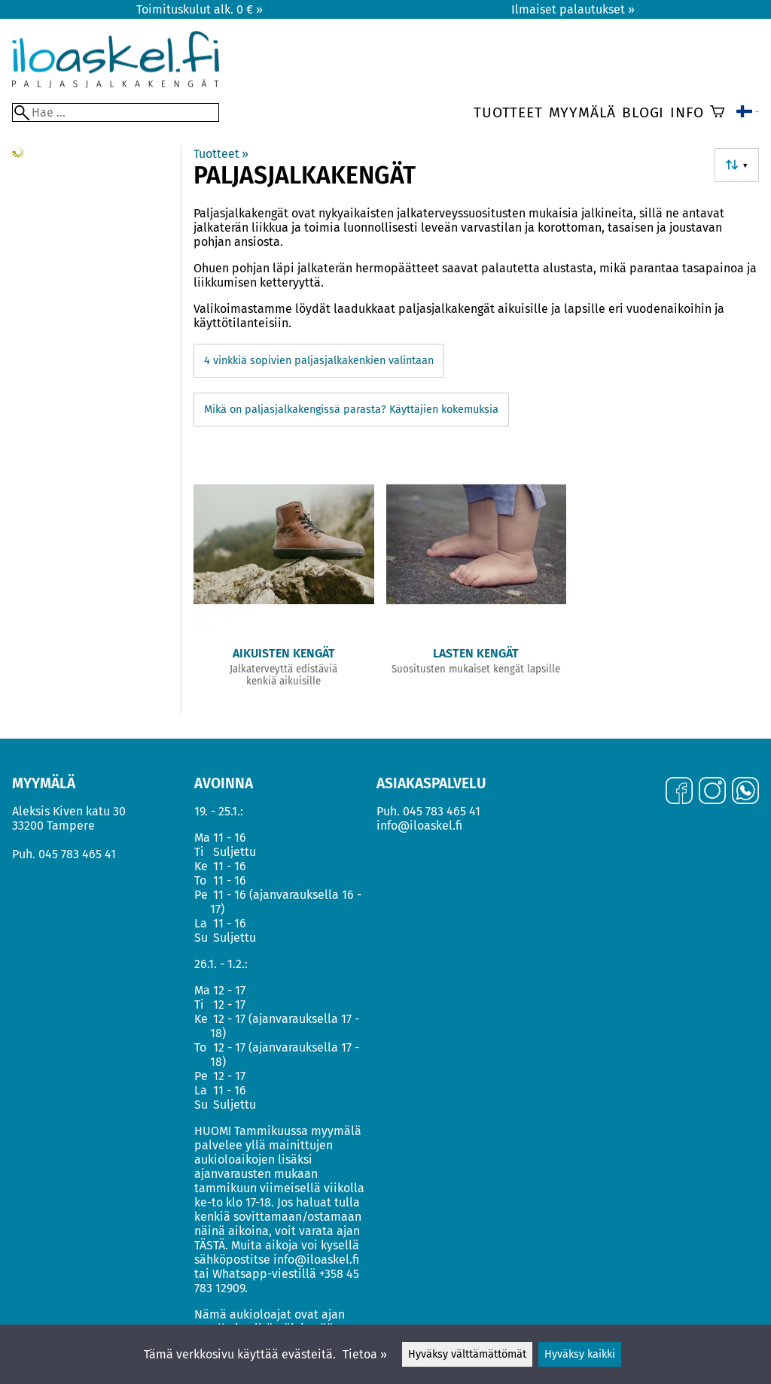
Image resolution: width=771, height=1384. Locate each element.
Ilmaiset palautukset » (573, 9)
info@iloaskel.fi (419, 825)
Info (686, 112)
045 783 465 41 (77, 854)
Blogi (643, 112)
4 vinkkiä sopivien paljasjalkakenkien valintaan (319, 360)
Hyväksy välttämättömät (467, 1354)
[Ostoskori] (717, 112)
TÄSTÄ (209, 1245)
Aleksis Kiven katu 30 (69, 811)
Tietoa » (365, 1354)
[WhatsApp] (745, 792)
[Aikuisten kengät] (284, 577)
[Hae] (115, 112)
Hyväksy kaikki (579, 1354)
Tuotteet (508, 112)
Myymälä (583, 112)
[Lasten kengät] (476, 577)
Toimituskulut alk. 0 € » (199, 9)
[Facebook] (679, 792)
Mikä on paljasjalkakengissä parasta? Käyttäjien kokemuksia (351, 409)
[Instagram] (712, 792)
